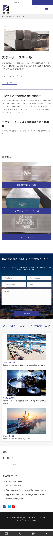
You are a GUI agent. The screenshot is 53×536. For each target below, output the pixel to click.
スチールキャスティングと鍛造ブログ (26, 328)
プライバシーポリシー (32, 527)
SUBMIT (26, 313)
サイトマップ (18, 527)
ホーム (6, 16)
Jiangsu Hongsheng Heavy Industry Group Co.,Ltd (25, 524)
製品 (10, 16)
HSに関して (9, 465)
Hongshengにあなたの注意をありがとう (26, 261)
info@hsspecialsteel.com (16, 492)
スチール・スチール (18, 16)
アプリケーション (12, 471)
